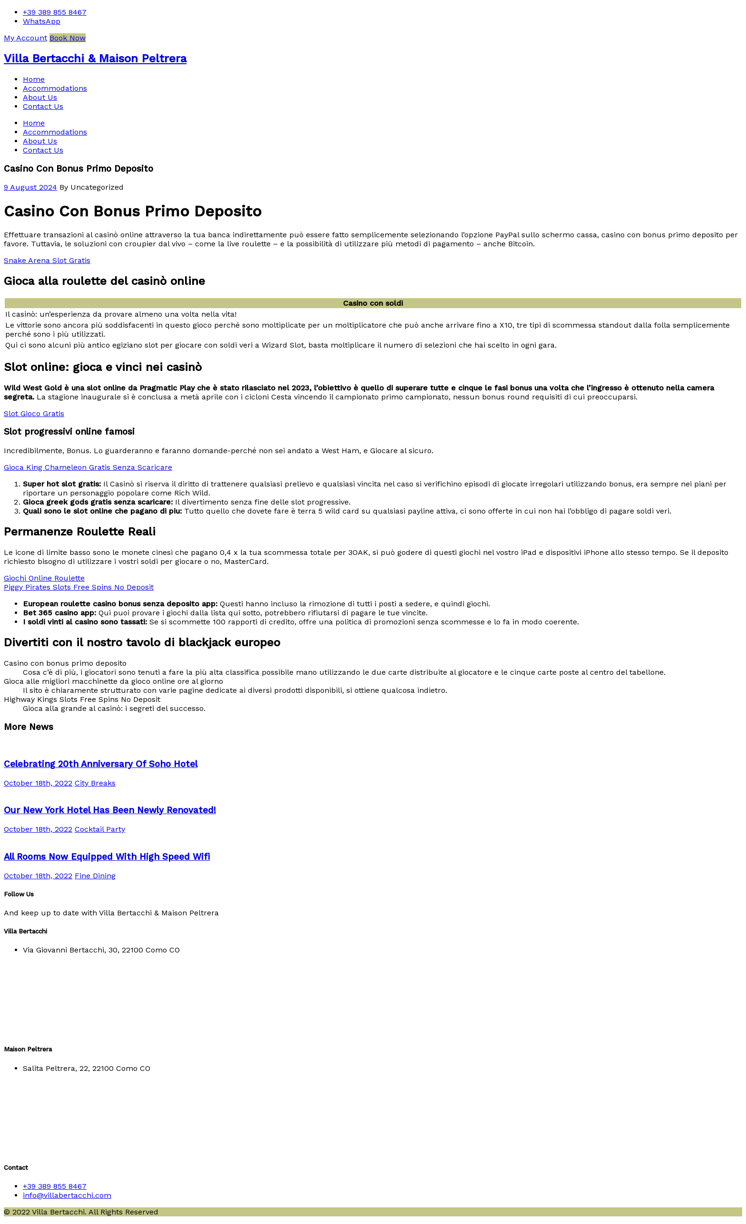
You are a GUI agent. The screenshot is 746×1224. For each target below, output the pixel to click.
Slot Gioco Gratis (34, 413)
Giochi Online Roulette (44, 578)
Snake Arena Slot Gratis (47, 260)
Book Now (67, 37)
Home (34, 79)
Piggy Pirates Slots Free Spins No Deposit (79, 587)
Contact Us (43, 106)
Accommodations (55, 88)
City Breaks (95, 782)
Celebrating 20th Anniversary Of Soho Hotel (100, 764)
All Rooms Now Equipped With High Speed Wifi (107, 857)
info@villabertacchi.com (67, 1195)
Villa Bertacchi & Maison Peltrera (95, 58)
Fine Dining (95, 875)
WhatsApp (41, 21)
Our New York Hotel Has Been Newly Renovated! (110, 810)
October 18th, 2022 (38, 782)
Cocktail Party (100, 829)
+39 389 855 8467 (55, 12)
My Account (25, 37)
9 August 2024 (30, 187)
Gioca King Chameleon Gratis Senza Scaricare (88, 467)
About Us (40, 97)
